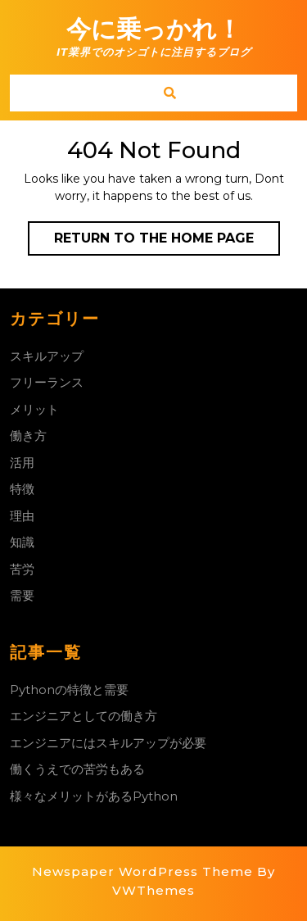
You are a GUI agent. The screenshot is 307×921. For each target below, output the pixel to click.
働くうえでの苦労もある (77, 769)
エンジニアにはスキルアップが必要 (108, 743)
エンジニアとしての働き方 (83, 716)
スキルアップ (47, 356)
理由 (22, 516)
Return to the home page (167, 242)
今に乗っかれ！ (154, 29)
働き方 (28, 435)
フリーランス (47, 382)
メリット (34, 409)
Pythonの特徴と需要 (69, 689)
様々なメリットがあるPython (94, 796)
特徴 (22, 489)
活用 (22, 462)
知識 (22, 542)
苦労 (22, 569)
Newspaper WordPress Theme (142, 871)
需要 (22, 595)
